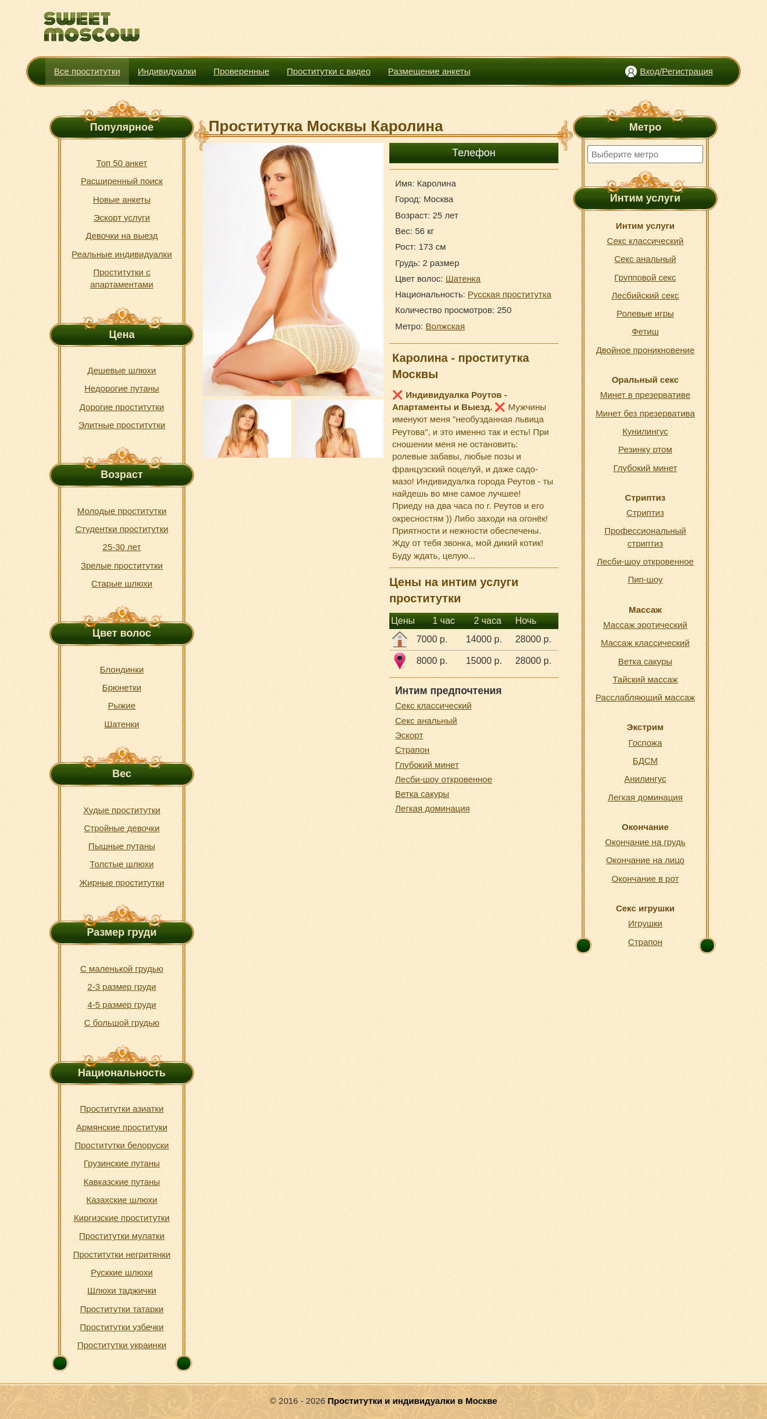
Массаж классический (645, 643)
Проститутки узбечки (122, 1327)
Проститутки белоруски (121, 1145)
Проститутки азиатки (122, 1108)
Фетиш (645, 331)
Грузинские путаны (122, 1163)
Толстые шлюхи (121, 864)
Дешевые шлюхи (122, 370)
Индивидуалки (167, 71)
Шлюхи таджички (121, 1290)
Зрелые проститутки (122, 565)
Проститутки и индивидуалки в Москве (412, 1401)
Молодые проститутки (122, 511)
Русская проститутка (509, 294)
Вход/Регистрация (676, 71)
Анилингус (645, 779)
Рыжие (122, 705)
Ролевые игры (645, 313)
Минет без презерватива (645, 413)
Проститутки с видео (329, 71)
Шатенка (463, 278)
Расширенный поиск (122, 181)
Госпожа (645, 743)
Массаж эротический (645, 625)
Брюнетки (121, 687)
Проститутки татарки (122, 1309)
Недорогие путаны (121, 388)
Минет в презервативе (645, 395)
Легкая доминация (432, 808)
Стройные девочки (122, 828)
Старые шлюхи (121, 583)
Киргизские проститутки (122, 1218)
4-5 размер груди (121, 1005)
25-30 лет (122, 547)
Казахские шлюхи (121, 1200)
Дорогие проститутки (122, 407)
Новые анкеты (121, 199)
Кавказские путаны (122, 1182)
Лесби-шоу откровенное (443, 779)
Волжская (445, 326)
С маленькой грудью (121, 968)
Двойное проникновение (645, 350)
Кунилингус (645, 431)
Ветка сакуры (422, 794)
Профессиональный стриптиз (645, 537)
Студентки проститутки (121, 529)
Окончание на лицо (645, 860)
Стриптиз (645, 513)
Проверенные (242, 71)
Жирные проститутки (122, 883)
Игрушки (645, 923)
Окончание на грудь (645, 842)
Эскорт (409, 735)
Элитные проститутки (122, 425)
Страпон (412, 750)
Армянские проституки (121, 1127)
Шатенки (122, 724)
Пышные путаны (121, 846)
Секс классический (433, 705)
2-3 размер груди (121, 986)
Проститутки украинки (121, 1345)
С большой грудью (122, 1023)
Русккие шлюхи (122, 1272)
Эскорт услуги (122, 217)
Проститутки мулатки (121, 1236)
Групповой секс (645, 277)
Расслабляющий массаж (645, 697)
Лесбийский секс (645, 295)
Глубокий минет (427, 765)
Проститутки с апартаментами (121, 278)
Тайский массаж (645, 679)
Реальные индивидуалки (121, 254)
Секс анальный (426, 720)
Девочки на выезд (121, 235)
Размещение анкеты (429, 71)
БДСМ (645, 761)
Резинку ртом (645, 449)
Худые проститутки (121, 810)
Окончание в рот (645, 878)
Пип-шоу (645, 579)
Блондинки (122, 669)
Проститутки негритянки (122, 1254)
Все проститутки (87, 71)
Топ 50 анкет (122, 163)
